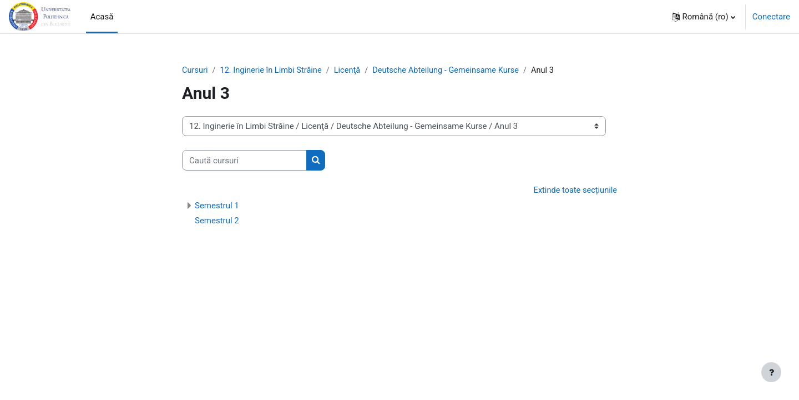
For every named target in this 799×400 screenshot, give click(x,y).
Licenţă (351, 71)
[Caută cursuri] (244, 161)
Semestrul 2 (217, 221)
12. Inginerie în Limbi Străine (273, 71)
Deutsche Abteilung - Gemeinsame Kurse (452, 71)
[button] (703, 16)
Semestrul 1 (217, 206)
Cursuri (195, 71)
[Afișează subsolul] (771, 372)
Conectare (771, 17)
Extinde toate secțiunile (574, 191)
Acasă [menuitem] (102, 17)
